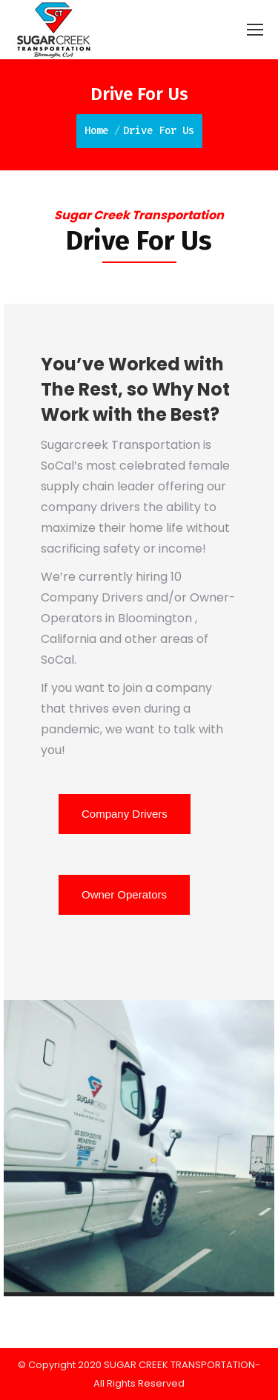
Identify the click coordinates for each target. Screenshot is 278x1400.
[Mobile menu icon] (255, 29)
